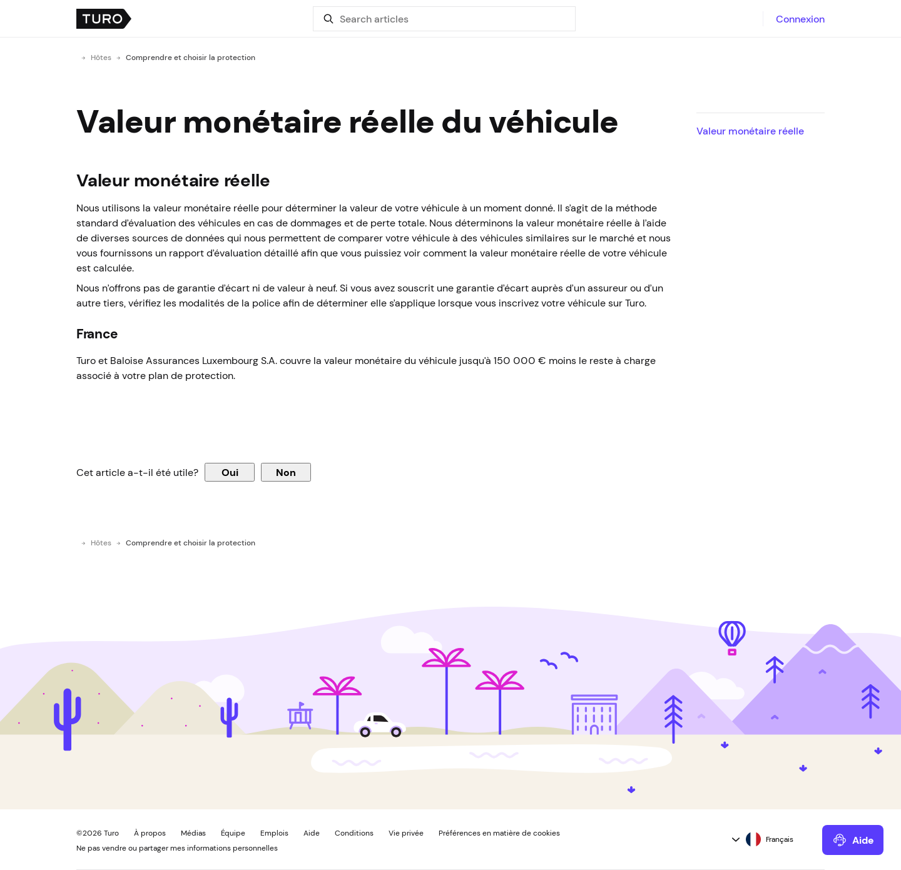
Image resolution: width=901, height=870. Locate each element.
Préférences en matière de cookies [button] (499, 833)
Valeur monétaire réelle (750, 130)
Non (286, 472)
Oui (229, 472)
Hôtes (101, 57)
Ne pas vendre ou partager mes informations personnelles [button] (177, 848)
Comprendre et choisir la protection (190, 57)
